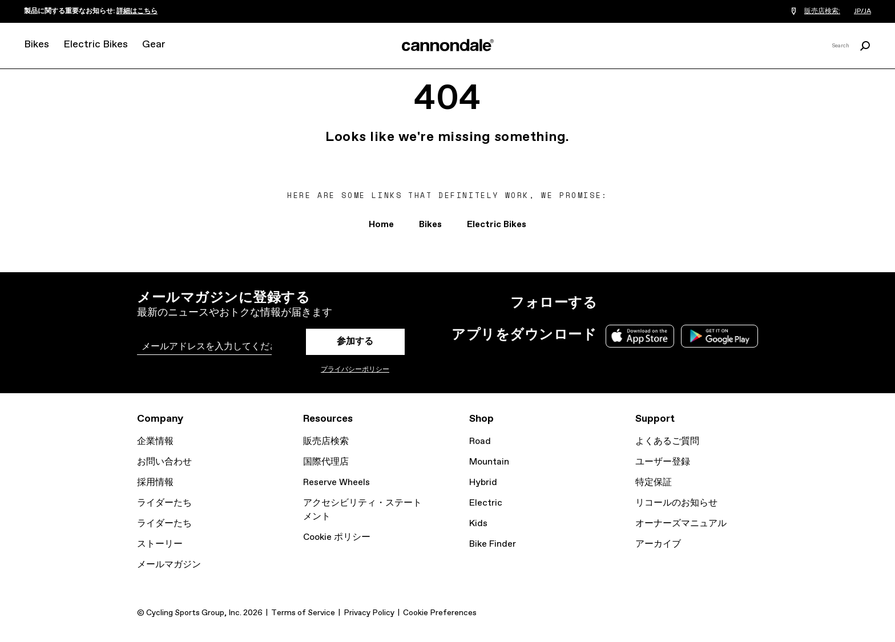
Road (480, 441)
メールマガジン (169, 565)
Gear (154, 44)
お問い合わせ (164, 462)
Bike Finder (492, 544)
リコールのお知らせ (676, 503)
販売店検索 (326, 441)
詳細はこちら (137, 11)
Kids (478, 524)
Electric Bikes (95, 44)
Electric (485, 503)
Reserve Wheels (336, 482)
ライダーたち (164, 503)
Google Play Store (719, 336)
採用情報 (155, 482)
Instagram (613, 303)
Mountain (489, 462)
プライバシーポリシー (355, 369)
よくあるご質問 (667, 441)
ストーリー (160, 544)
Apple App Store (640, 336)
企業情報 (155, 441)
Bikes (36, 44)
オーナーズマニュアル (681, 524)
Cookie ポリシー (336, 537)
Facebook (663, 303)
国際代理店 (326, 462)
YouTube (688, 303)
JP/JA (862, 11)
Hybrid (483, 482)
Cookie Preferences (440, 613)
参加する (355, 342)
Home (381, 225)
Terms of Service (303, 613)
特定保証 (653, 482)
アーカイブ (658, 544)
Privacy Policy (369, 613)
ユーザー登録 (662, 462)
